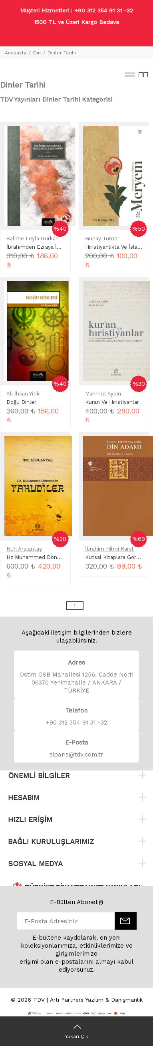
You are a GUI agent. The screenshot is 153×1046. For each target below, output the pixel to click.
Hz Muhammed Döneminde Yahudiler (53, 557)
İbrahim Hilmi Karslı (110, 549)
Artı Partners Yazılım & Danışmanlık (96, 999)
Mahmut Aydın (103, 394)
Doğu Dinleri (22, 402)
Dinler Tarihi (62, 53)
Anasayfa (15, 53)
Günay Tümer (102, 239)
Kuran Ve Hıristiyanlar (112, 402)
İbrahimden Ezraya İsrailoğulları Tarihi (53, 247)
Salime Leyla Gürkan (32, 239)
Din (37, 53)
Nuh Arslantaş (24, 549)
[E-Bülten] (126, 921)
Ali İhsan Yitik (23, 394)
